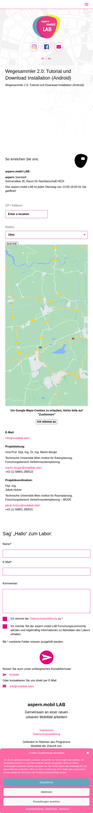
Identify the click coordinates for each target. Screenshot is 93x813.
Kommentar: (10, 583)
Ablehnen (46, 791)
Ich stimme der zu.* (33, 619)
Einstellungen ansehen (46, 801)
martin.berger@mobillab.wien (23, 467)
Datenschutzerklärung (43, 618)
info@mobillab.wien (17, 438)
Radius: (10, 227)
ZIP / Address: (14, 205)
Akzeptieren (46, 782)
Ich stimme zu (46, 421)
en (49, 58)
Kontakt (11, 674)
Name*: (7, 543)
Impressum (64, 809)
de (42, 58)
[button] (87, 753)
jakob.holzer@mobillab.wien (22, 505)
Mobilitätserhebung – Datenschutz (41, 809)
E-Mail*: (7, 562)
